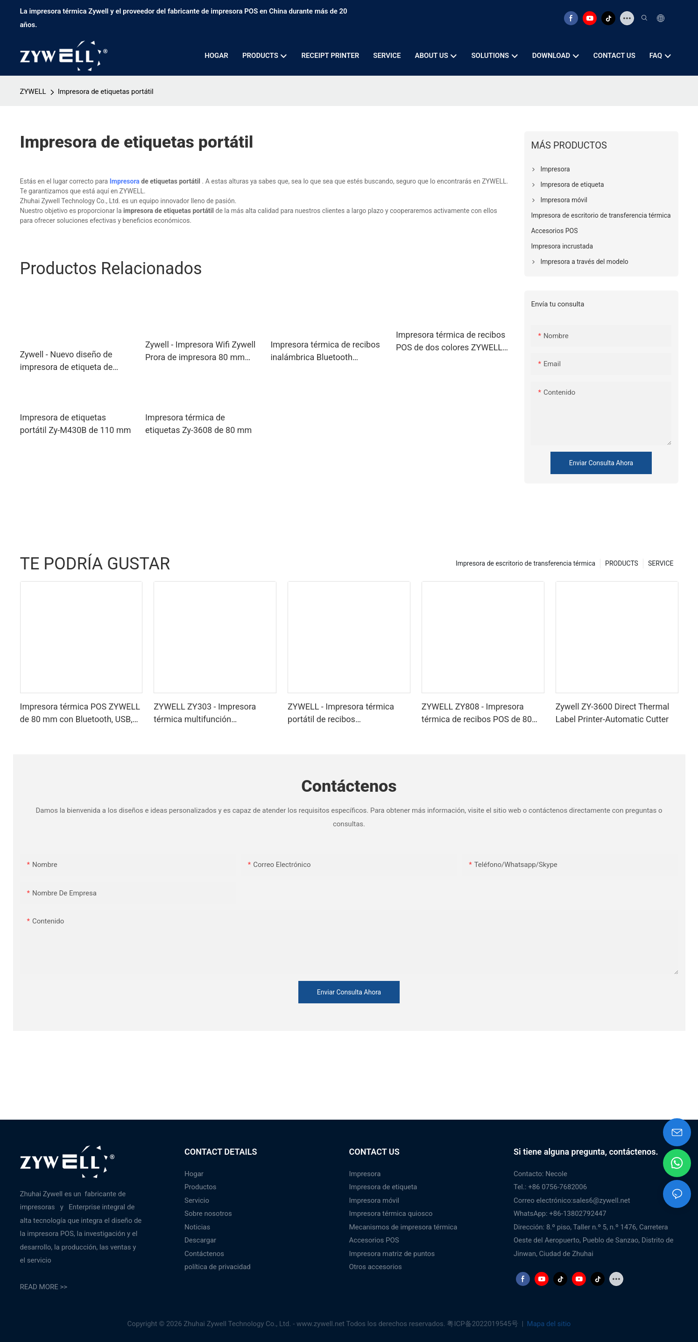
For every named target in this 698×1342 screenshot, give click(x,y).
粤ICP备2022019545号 (483, 1324)
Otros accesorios (375, 1267)
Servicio (196, 1200)
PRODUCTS (621, 563)
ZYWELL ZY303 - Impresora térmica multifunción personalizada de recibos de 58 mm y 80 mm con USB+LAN (212, 713)
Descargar (200, 1240)
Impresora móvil (374, 1200)
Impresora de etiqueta (383, 1187)
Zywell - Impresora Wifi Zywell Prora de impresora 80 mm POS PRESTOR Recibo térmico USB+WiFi (201, 351)
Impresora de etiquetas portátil (106, 91)
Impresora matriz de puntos (392, 1254)
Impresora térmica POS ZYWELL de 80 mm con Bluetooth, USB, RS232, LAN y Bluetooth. (80, 713)
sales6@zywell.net (601, 1200)
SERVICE (661, 563)
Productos (200, 1187)
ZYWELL (33, 91)
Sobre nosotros (208, 1213)
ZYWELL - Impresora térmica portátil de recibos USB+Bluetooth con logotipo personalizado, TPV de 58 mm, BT (344, 713)
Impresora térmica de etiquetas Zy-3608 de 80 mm (198, 423)
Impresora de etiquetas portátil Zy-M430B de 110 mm (75, 423)
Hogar (194, 1174)
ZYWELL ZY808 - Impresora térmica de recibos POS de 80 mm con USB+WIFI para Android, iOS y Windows (482, 713)
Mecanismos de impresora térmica (403, 1227)
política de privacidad (217, 1267)
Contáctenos (204, 1254)
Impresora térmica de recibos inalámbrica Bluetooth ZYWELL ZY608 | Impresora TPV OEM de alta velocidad (325, 351)
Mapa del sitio (548, 1324)
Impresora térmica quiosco (391, 1213)
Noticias (197, 1227)
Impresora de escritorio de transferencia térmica (525, 563)
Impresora (125, 181)
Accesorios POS (374, 1240)
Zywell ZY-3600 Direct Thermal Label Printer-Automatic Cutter (613, 713)
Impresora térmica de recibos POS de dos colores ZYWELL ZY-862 (450, 342)
